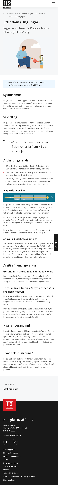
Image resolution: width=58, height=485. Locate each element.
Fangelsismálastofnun (35, 331)
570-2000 (11, 431)
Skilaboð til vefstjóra (12, 435)
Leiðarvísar (13, 13)
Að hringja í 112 (9, 449)
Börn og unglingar (10, 463)
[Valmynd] (53, 3)
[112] (7, 3)
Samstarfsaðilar (10, 466)
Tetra (5, 459)
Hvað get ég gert (10, 453)
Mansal (6, 470)
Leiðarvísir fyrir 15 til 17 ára (32, 13)
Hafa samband (9, 480)
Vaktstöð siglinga (10, 473)
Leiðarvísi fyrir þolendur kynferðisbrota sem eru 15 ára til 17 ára (27, 83)
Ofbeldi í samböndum (12, 456)
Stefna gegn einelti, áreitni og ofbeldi (19, 476)
